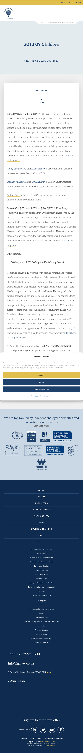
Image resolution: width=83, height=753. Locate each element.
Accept (41, 375)
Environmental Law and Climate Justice (41, 587)
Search (64, 13)
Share (41, 101)
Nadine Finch (13, 195)
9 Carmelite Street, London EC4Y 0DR (30, 672)
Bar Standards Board (47, 742)
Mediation (41, 613)
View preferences (41, 389)
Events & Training (41, 529)
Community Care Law (41, 566)
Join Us (41, 535)
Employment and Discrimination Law (41, 583)
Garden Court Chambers (9, 13)
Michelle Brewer (39, 168)
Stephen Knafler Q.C (16, 181)
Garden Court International (41, 595)
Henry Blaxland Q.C (16, 168)
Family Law (41, 591)
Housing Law (41, 601)
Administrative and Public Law (41, 549)
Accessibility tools (71, 3)
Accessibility (23, 738)
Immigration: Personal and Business (41, 609)
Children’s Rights (42, 553)
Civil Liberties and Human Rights (41, 558)
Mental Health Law (41, 617)
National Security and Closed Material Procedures (41, 622)
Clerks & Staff (41, 509)
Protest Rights (41, 634)
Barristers (41, 503)
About (41, 497)
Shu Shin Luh (39, 181)
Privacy (45, 396)
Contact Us (41, 89)
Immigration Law (41, 605)
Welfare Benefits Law (41, 643)
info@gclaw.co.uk (21, 663)
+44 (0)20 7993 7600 (70, 13)
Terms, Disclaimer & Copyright (54, 738)
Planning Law (41, 626)
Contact (41, 542)
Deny (41, 382)
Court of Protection (41, 570)
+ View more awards (41, 426)
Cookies (36, 396)
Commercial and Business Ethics (41, 562)
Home (41, 490)
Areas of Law (41, 516)
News (41, 522)
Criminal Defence (41, 574)
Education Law (41, 579)
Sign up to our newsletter (41, 720)
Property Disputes (41, 630)
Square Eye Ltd (49, 745)
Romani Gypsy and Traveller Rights (41, 638)
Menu (76, 13)
